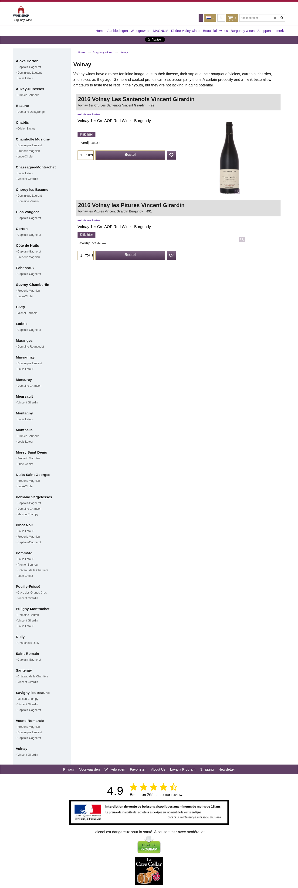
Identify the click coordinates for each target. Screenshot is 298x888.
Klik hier (86, 134)
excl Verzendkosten (89, 114)
